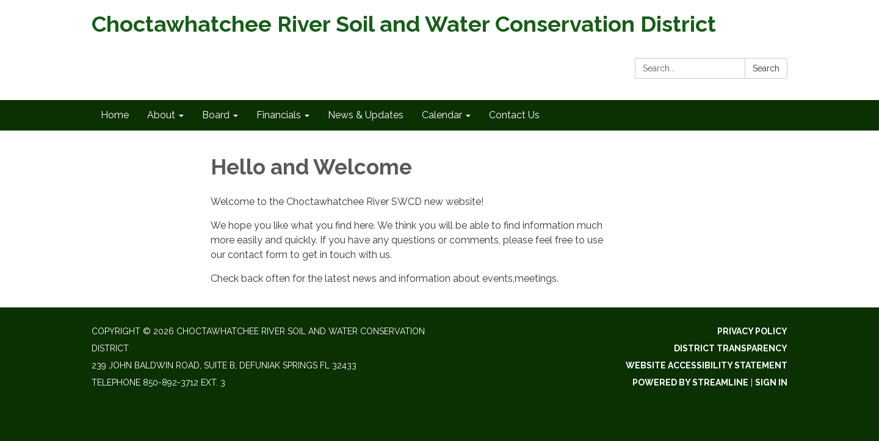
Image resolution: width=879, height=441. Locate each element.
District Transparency (730, 348)
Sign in (771, 382)
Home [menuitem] (115, 115)
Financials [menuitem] (278, 115)
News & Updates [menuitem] (365, 115)
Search (766, 68)
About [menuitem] (161, 115)
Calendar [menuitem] (442, 115)
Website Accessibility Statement (706, 365)
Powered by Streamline (690, 382)
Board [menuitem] (216, 115)
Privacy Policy (752, 331)
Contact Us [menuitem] (514, 115)
